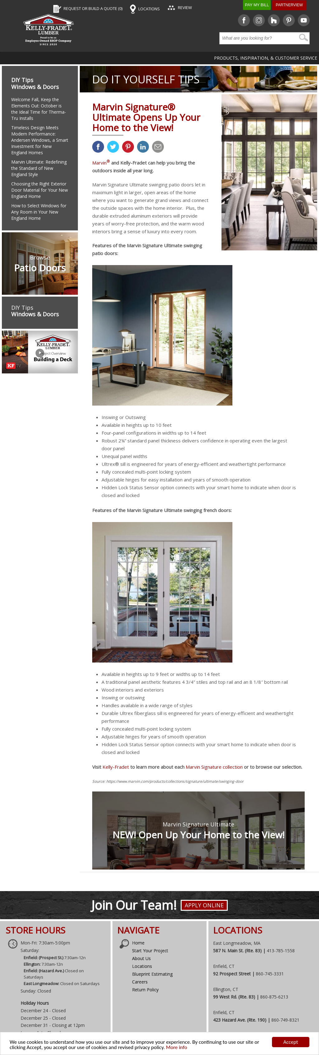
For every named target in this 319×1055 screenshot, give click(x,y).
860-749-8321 (285, 1020)
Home (138, 943)
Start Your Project (150, 951)
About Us (141, 958)
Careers (140, 982)
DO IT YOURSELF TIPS (146, 79)
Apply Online (204, 905)
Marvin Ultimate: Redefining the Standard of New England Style (39, 168)
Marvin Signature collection (214, 767)
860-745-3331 (270, 974)
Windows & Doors (35, 87)
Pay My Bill (257, 4)
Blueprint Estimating (152, 974)
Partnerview (289, 5)
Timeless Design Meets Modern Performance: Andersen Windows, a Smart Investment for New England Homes (39, 140)
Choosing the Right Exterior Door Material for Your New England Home (39, 190)
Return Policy (145, 990)
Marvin (101, 163)
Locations (142, 966)
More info (176, 1048)
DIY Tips (22, 80)
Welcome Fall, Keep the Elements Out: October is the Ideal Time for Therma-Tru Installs (38, 108)
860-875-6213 (274, 997)
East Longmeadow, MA (236, 943)
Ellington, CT (225, 989)
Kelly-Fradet (115, 767)
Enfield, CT (224, 966)
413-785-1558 (281, 951)
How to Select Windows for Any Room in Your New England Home (38, 212)
